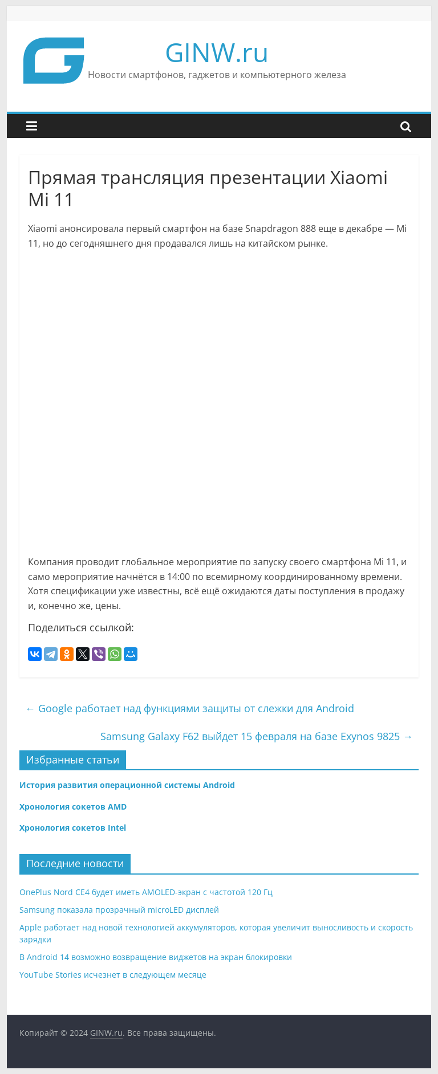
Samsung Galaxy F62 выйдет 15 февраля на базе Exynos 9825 (256, 736)
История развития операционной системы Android (127, 784)
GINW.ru (217, 52)
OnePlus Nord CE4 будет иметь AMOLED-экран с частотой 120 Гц (146, 892)
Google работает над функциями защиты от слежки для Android (189, 708)
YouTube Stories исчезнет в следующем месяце (112, 974)
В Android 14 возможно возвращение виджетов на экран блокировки (155, 957)
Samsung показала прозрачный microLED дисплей (119, 909)
